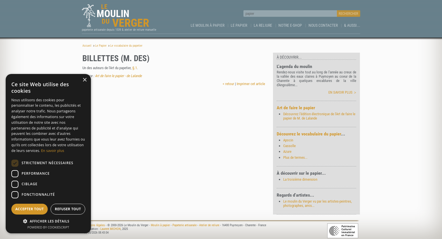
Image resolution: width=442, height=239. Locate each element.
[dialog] (48, 153)
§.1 (134, 68)
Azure (287, 151)
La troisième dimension (300, 179)
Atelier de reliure (209, 225)
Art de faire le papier (296, 107)
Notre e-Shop (290, 25)
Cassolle (289, 146)
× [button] (84, 80)
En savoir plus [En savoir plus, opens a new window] (52, 150)
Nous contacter (323, 25)
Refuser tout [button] (68, 209)
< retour (228, 84)
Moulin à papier (160, 225)
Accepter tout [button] (29, 209)
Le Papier (239, 25)
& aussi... (352, 25)
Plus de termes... (295, 157)
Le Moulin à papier (207, 25)
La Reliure (263, 25)
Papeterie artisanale (184, 225)
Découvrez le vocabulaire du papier (309, 134)
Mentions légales (94, 225)
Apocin (288, 140)
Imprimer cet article (251, 84)
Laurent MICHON (110, 229)
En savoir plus (340, 92)
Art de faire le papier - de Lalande (118, 76)
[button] (48, 221)
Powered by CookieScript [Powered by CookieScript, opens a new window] (48, 227)
